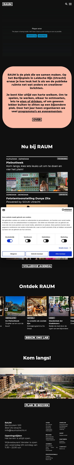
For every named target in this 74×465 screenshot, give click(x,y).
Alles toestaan (60, 254)
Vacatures (48, 427)
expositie (63, 194)
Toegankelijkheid (50, 440)
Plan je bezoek (37, 405)
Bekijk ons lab (37, 337)
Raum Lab (48, 459)
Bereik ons (62, 448)
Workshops (62, 427)
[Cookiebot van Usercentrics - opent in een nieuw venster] (63, 210)
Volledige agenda (37, 266)
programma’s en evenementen (40, 111)
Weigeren (13, 254)
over (37, 119)
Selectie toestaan (37, 254)
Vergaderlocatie (63, 424)
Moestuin (61, 441)
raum (7, 4)
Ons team (48, 426)
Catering (61, 429)
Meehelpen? (49, 430)
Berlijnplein (62, 442)
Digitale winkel (63, 435)
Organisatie (49, 429)
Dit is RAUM (49, 424)
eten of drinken (31, 101)
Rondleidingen (63, 426)
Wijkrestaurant (50, 438)
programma (62, 158)
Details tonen (63, 248)
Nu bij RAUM (49, 446)
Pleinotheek (49, 450)
